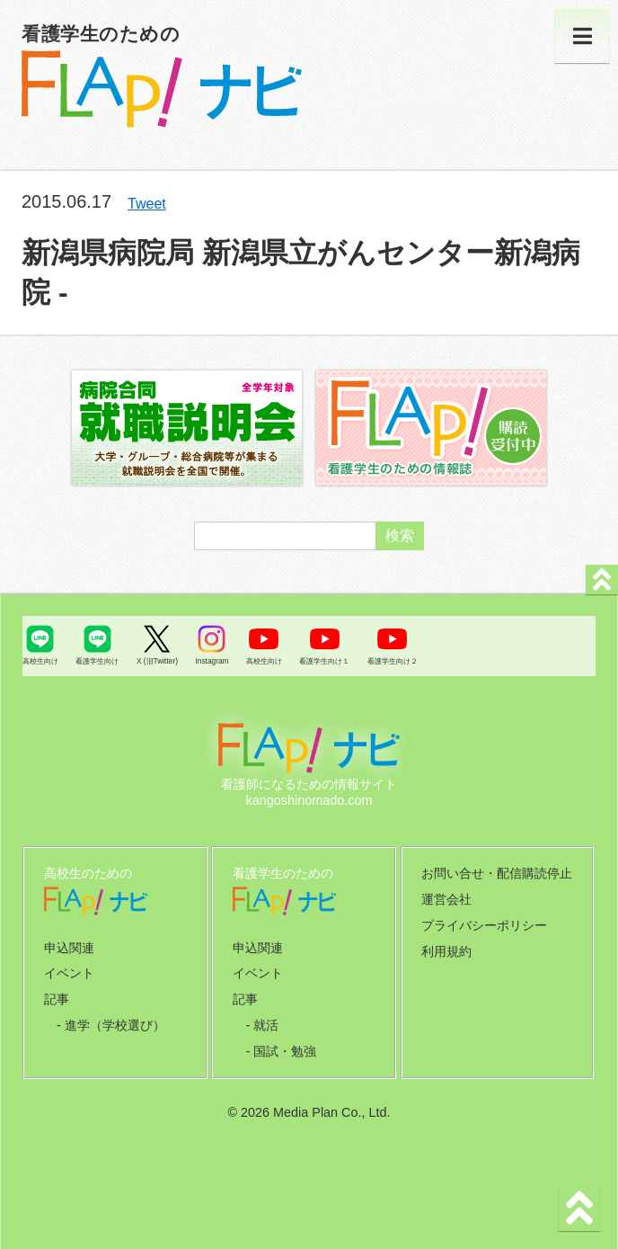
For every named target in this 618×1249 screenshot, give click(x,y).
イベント (69, 973)
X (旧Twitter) (157, 660)
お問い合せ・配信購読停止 (496, 873)
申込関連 (69, 948)
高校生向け (40, 660)
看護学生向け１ (324, 660)
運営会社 (446, 899)
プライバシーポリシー (484, 925)
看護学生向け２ (392, 660)
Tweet (147, 203)
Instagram (211, 660)
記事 (56, 999)
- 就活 (261, 1025)
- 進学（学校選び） (111, 1025)
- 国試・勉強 (280, 1051)
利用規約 (446, 951)
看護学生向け (97, 660)
